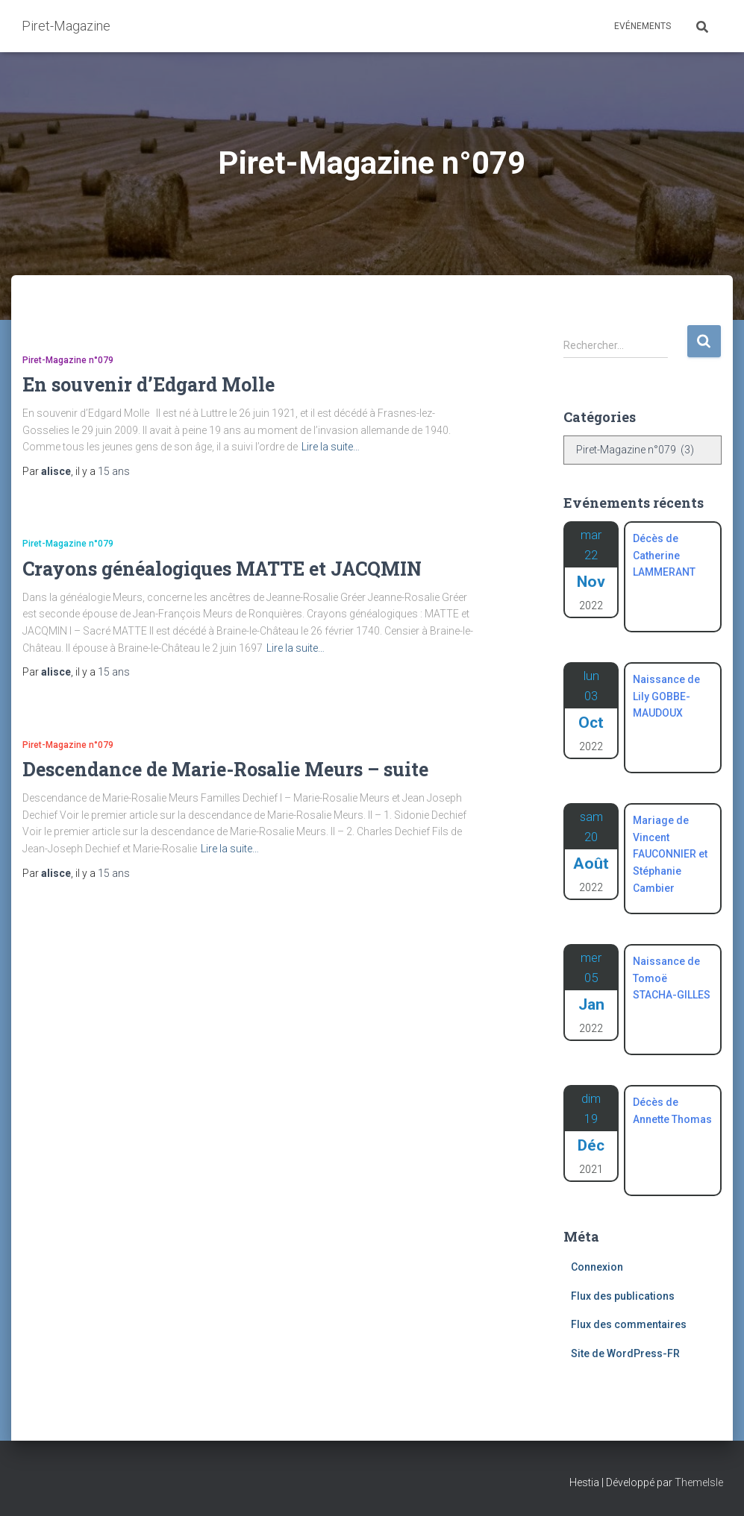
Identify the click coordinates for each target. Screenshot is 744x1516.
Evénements (642, 26)
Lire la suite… (330, 447)
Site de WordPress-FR (625, 1353)
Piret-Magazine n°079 (67, 360)
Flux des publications (623, 1296)
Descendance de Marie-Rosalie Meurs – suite (225, 769)
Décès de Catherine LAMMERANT (664, 555)
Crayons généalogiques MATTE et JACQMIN (222, 568)
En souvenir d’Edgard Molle (148, 384)
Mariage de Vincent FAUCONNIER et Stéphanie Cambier (670, 854)
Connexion (597, 1267)
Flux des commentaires (629, 1324)
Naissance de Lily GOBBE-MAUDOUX (666, 696)
